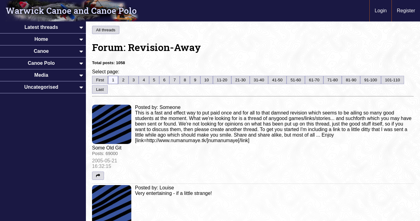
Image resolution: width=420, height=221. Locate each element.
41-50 (277, 80)
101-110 (392, 80)
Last (100, 89)
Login (381, 10)
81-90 (351, 80)
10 (206, 80)
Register (406, 10)
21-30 (240, 80)
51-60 (296, 80)
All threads (105, 30)
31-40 (259, 80)
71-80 (332, 80)
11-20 (222, 80)
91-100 (370, 80)
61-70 (314, 80)
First (100, 80)
